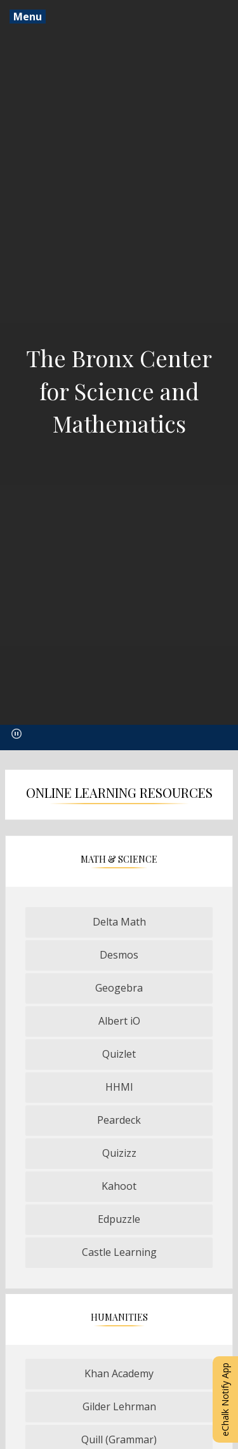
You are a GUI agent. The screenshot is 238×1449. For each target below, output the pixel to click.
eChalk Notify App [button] (225, 1399)
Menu (27, 17)
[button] (16, 734)
